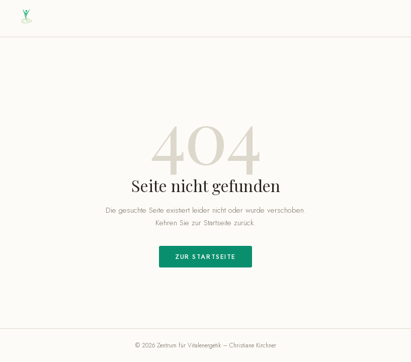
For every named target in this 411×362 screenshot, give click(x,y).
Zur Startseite (205, 256)
